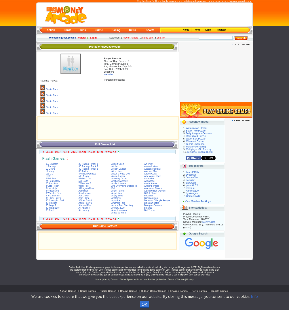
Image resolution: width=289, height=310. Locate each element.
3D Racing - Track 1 (88, 164)
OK (144, 304)
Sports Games (219, 291)
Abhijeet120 (192, 190)
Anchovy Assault (119, 181)
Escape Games (179, 291)
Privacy (190, 279)
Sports (150, 30)
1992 (48, 176)
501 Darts (83, 181)
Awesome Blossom (153, 188)
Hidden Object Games (153, 291)
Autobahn (149, 178)
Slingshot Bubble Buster (200, 152)
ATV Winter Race (152, 176)
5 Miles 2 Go (84, 178)
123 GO (49, 173)
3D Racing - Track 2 (88, 166)
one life (161, 37)
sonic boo (147, 37)
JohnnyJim (192, 177)
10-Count (50, 169)
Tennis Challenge (195, 144)
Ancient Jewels (118, 183)
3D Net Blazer (52, 208)
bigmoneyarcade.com (240, 1)
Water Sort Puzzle (195, 138)
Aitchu (114, 166)
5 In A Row (83, 176)
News (198, 30)
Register (221, 30)
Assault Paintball (152, 169)
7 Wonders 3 (84, 183)
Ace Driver (83, 195)
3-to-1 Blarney (53, 195)
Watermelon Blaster (196, 128)
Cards (67, 30)
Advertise (161, 279)
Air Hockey (83, 210)
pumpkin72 (192, 185)
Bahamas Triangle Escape (157, 200)
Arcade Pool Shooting (122, 205)
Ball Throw (149, 210)
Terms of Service (176, 279)
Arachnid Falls (118, 203)
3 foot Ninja (51, 188)
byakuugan (192, 193)
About (106, 279)
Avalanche (149, 181)
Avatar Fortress (151, 186)
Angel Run (116, 193)
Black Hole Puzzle (196, 130)
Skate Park (52, 89)
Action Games (68, 291)
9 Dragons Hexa (86, 188)
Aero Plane (83, 198)
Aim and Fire (84, 205)
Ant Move (116, 198)
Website (108, 74)
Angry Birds (117, 195)
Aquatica (115, 200)
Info (254, 296)
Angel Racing (117, 191)
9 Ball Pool (83, 186)
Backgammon (151, 198)
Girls (83, 30)
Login (209, 30)
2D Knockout (52, 183)
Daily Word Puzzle (196, 136)
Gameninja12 (193, 196)
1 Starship (51, 166)
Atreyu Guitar (150, 173)
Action (51, 30)
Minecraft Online (195, 141)
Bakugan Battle (151, 203)
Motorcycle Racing (196, 146)
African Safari (85, 200)
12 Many (50, 171)
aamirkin (190, 180)
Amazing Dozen (119, 178)
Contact (114, 279)
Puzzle (99, 30)
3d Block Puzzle (53, 198)
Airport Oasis (117, 164)
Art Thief (148, 164)
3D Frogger (51, 203)
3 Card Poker (52, 186)
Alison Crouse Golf (120, 173)
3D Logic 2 (51, 205)
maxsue (190, 188)
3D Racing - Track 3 (88, 169)
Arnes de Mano (118, 212)
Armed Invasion (119, 210)
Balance (148, 208)
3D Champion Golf (55, 200)
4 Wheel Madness (87, 173)
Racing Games (128, 291)
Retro (132, 30)
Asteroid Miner (151, 171)
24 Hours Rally (53, 181)
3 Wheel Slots (52, 191)
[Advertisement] (169, 15)
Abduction (83, 191)
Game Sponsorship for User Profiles (137, 279)
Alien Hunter (117, 171)
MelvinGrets (208, 222)
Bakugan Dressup (153, 205)
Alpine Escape (118, 176)
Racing (116, 30)
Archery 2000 (117, 208)
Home (186, 30)
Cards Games (88, 291)
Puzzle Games (108, 291)
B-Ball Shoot (150, 193)
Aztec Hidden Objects (154, 191)
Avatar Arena (150, 183)
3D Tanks (83, 171)
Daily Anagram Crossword (200, 133)
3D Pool (50, 210)
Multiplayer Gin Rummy (198, 149)
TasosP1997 (193, 172)
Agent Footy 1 (85, 203)
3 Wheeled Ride (53, 193)
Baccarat (148, 195)
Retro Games (199, 291)
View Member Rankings (198, 201)
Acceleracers (84, 193)
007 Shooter (52, 164)
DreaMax (191, 174)
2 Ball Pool (51, 178)
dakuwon (191, 182)
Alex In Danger (118, 169)
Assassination (151, 166)
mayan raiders (130, 37)
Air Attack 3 (84, 208)
